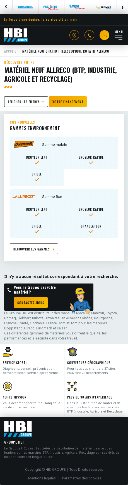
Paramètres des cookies (81, 478)
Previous (6, 7)
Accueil (10, 51)
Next (122, 7)
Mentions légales (42, 478)
